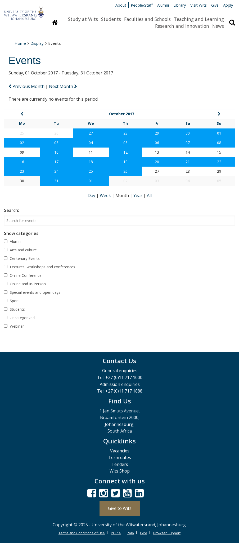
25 (91, 171)
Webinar (14, 326)
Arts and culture (20, 249)
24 (56, 171)
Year (138, 195)
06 (157, 142)
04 (91, 142)
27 (91, 133)
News (218, 26)
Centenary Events (22, 258)
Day (92, 195)
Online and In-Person (25, 283)
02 (22, 142)
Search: (11, 210)
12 (125, 152)
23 (22, 171)
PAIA (130, 533)
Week (106, 195)
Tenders (119, 464)
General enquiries (119, 370)
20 (157, 161)
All (149, 195)
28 (125, 133)
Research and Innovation (182, 26)
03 (56, 142)
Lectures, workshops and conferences (39, 266)
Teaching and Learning (199, 19)
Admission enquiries (120, 384)
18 (91, 161)
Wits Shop (120, 471)
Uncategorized (19, 317)
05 (125, 142)
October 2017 (121, 113)
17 (56, 161)
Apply (228, 5)
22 (219, 161)
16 (22, 161)
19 (125, 161)
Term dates (119, 457)
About (120, 5)
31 (56, 180)
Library (179, 5)
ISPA (143, 533)
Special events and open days (32, 292)
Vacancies (119, 451)
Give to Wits (120, 508)
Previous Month (27, 86)
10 (56, 152)
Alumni (163, 5)
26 (125, 171)
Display (37, 43)
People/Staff (142, 5)
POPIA (116, 533)
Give (215, 5)
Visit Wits (198, 5)
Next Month (63, 86)
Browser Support (167, 533)
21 (188, 161)
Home (20, 43)
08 (219, 142)
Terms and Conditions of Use (81, 533)
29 (157, 133)
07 (188, 142)
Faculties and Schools (147, 19)
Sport (11, 300)
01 (219, 133)
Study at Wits (83, 19)
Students (111, 19)
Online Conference (23, 275)
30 (188, 133)
